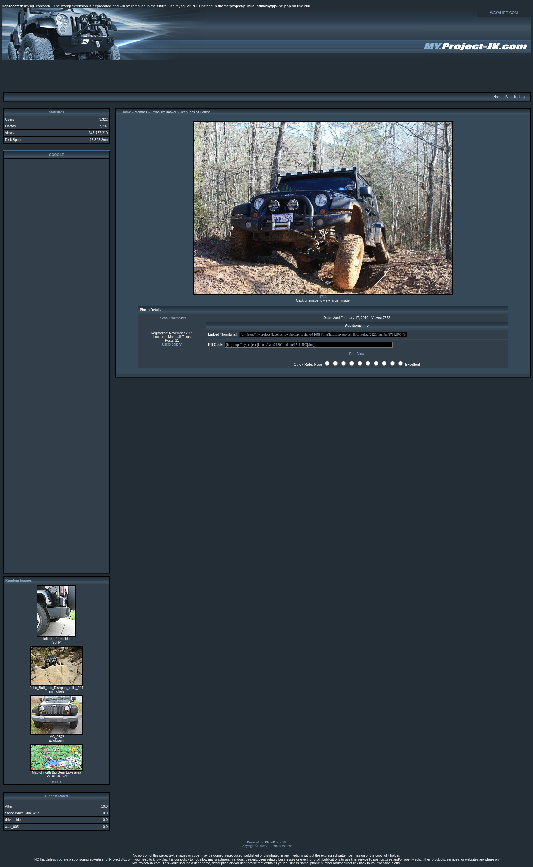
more (56, 782)
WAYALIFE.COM (504, 13)
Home (497, 97)
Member (141, 112)
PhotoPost (272, 842)
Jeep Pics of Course (195, 112)
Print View (357, 354)
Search (510, 97)
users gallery (172, 344)
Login (523, 97)
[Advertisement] (266, 75)
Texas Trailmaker (164, 112)
